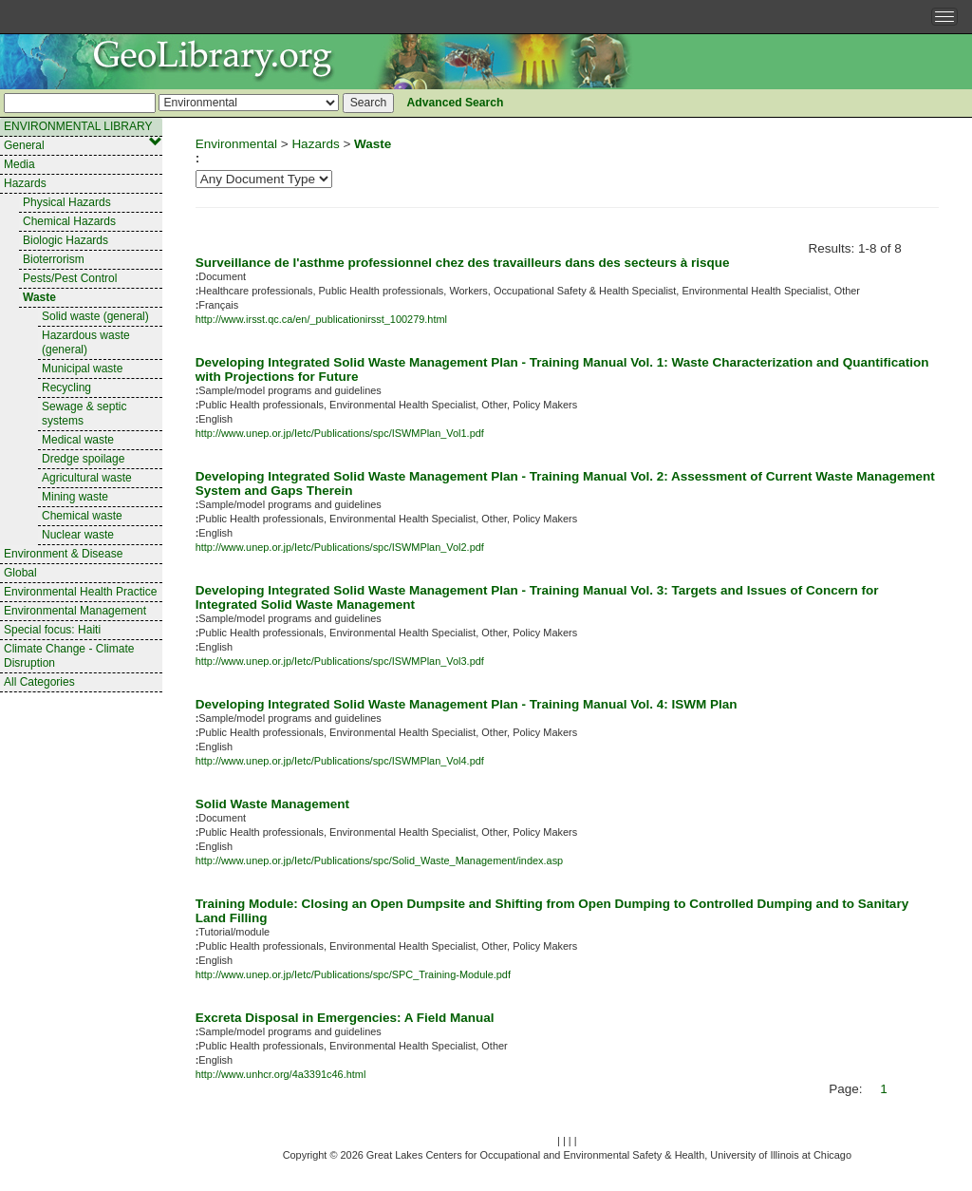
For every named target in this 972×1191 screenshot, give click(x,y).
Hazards (25, 183)
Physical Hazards (67, 202)
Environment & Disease (63, 553)
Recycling (66, 387)
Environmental (236, 144)
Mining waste (75, 496)
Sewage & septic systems (84, 413)
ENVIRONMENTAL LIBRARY (83, 128)
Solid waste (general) (95, 316)
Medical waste (78, 439)
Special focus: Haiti (52, 629)
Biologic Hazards (65, 240)
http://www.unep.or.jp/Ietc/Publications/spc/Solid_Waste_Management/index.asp (380, 860)
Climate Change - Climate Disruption (69, 656)
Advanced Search (455, 102)
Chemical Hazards (69, 221)
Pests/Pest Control (70, 278)
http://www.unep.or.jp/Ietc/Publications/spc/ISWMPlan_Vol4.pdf (340, 760)
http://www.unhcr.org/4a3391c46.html (281, 1074)
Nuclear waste (78, 534)
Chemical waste (82, 515)
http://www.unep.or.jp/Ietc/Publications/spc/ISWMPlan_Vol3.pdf (340, 661)
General (24, 145)
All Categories (39, 682)
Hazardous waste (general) (86, 342)
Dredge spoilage (83, 458)
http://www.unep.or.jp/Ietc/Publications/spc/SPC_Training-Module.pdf (353, 974)
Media (19, 164)
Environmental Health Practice (80, 591)
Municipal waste (82, 368)
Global (20, 572)
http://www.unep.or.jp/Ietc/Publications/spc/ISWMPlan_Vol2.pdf (340, 547)
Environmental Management (75, 610)
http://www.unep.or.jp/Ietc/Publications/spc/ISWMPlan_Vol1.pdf (340, 433)
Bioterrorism (53, 259)
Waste (39, 297)
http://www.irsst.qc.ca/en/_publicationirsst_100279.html (321, 319)
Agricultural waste (87, 477)
